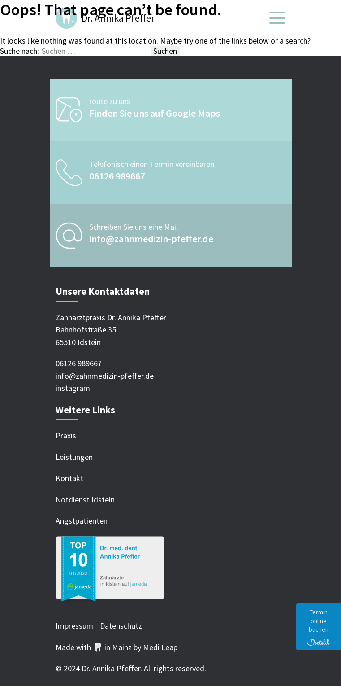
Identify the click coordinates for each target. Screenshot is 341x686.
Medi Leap (160, 647)
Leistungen (74, 457)
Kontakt (69, 478)
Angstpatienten (82, 521)
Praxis (66, 435)
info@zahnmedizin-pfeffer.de (151, 238)
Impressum (74, 625)
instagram (73, 388)
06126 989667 (117, 176)
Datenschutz (121, 625)
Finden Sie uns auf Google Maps (154, 113)
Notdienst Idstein (85, 499)
